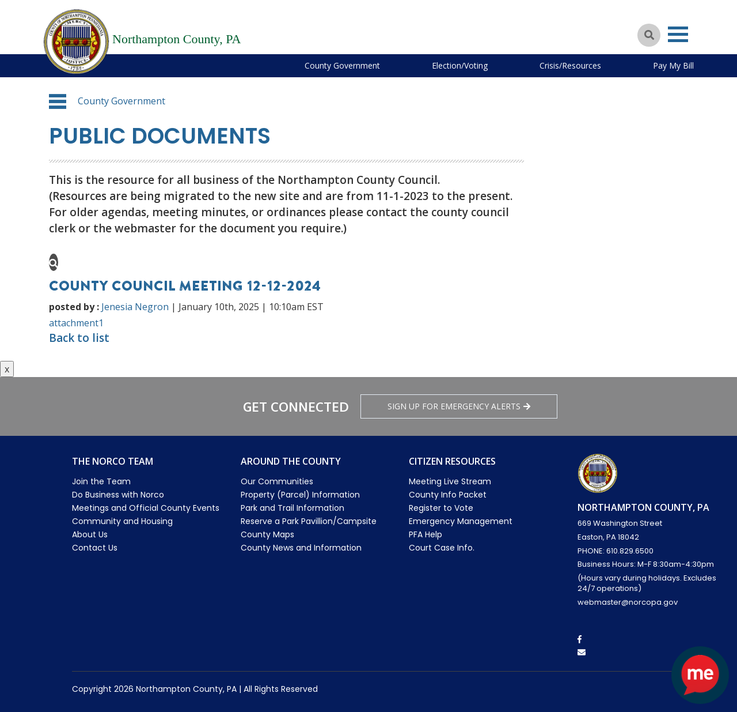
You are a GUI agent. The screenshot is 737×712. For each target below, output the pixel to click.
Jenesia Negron (135, 306)
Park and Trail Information (292, 508)
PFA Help (425, 534)
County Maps (267, 534)
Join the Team (101, 481)
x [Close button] (7, 369)
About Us (90, 534)
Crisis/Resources (570, 65)
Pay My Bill (673, 65)
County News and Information (301, 547)
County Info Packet (448, 494)
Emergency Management (460, 521)
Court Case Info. (441, 547)
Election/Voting (460, 65)
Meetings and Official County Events (145, 508)
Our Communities (277, 481)
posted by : (74, 306)
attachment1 (76, 323)
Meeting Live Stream (450, 481)
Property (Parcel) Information (300, 494)
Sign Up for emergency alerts (459, 406)
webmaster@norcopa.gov (628, 602)
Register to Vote (441, 508)
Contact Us (94, 547)
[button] (57, 101)
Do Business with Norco (118, 494)
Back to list (79, 337)
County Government (342, 65)
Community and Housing (122, 521)
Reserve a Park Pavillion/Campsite (309, 521)
